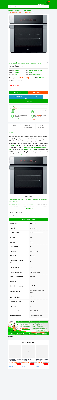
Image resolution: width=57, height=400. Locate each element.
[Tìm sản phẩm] (26, 6)
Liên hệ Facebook (17, 96)
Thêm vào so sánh (14, 85)
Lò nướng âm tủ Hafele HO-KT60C (42, 360)
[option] (28, 34)
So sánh (11, 366)
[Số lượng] (14, 88)
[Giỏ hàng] (47, 2)
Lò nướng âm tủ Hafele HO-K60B (28, 360)
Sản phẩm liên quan (28, 342)
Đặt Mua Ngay (18, 92)
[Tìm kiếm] (46, 6)
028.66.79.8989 (41, 4)
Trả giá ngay (28, 101)
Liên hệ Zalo (34, 96)
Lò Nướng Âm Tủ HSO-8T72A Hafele (15, 360)
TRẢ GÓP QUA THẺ (38, 92)
